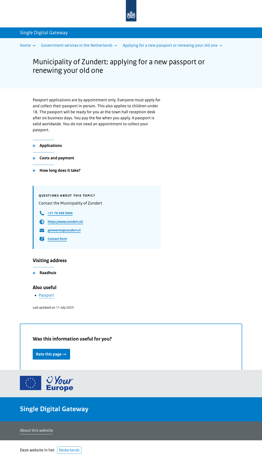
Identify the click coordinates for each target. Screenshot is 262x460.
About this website (36, 430)
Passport (46, 295)
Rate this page (51, 354)
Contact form (57, 239)
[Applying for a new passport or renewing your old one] (173, 45)
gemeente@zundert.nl (64, 230)
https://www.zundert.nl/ (65, 222)
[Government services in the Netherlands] (80, 45)
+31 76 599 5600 (60, 213)
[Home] (29, 45)
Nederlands (69, 450)
